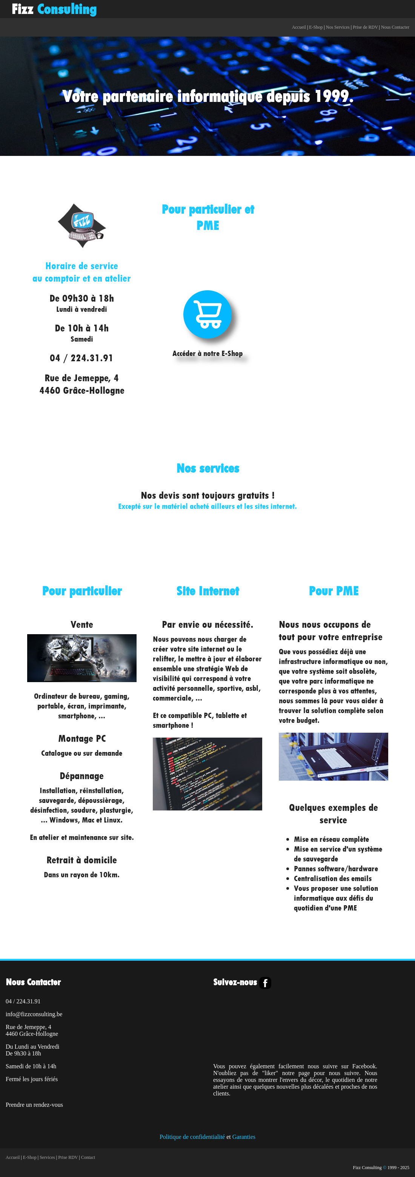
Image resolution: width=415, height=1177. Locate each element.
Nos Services (338, 27)
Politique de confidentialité (192, 1137)
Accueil (299, 27)
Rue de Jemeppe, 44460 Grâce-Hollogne (81, 383)
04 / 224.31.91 (82, 357)
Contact (88, 1157)
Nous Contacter (395, 27)
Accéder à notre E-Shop (207, 348)
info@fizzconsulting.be (34, 1014)
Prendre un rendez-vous (34, 1105)
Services (47, 1157)
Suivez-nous (236, 982)
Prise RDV (68, 1157)
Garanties (243, 1137)
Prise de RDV (365, 27)
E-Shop (316, 27)
